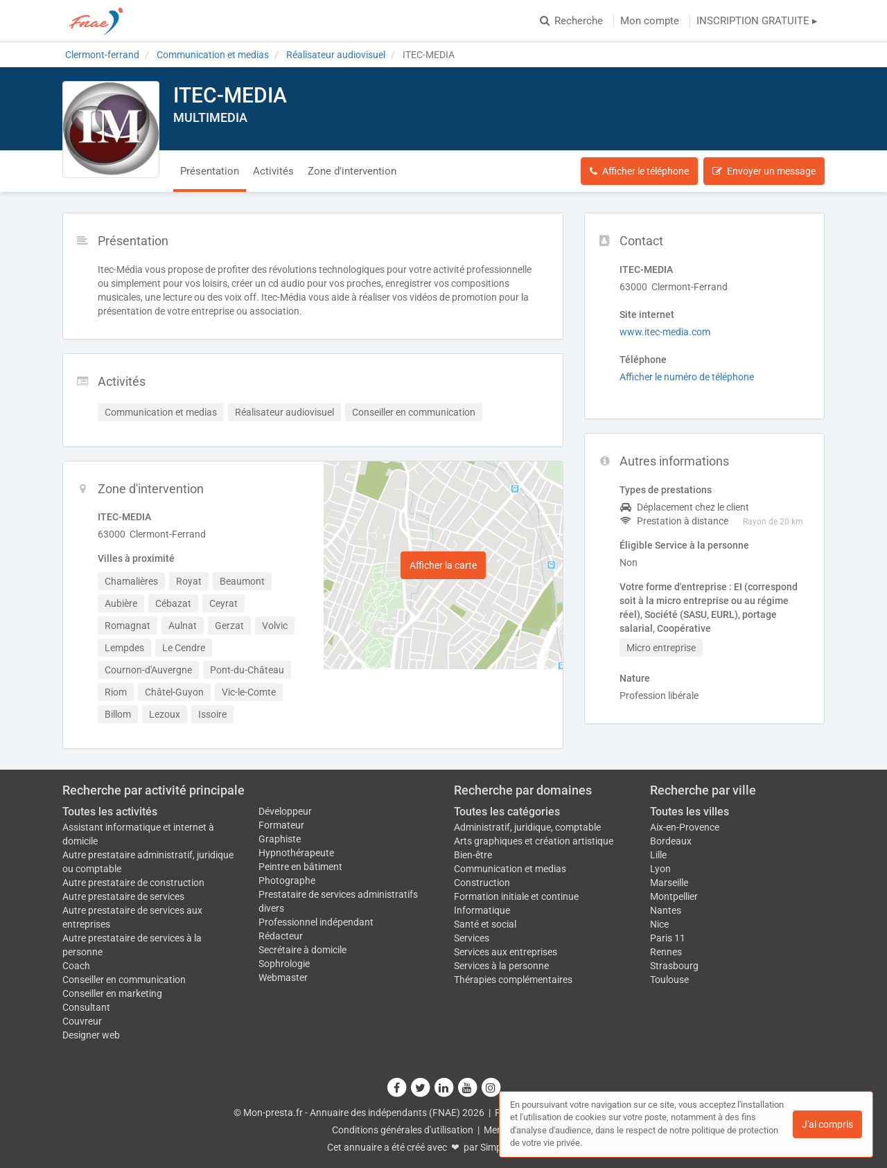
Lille (658, 854)
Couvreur (82, 1021)
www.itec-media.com (665, 331)
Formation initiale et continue (516, 896)
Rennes (666, 951)
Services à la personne (501, 965)
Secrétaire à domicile (302, 949)
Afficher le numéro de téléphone (687, 376)
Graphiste (279, 838)
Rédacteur (280, 935)
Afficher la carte (443, 565)
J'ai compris (827, 1124)
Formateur (281, 825)
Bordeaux (671, 841)
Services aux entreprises (505, 951)
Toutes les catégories (507, 811)
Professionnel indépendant (316, 922)
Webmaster (283, 977)
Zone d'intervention (352, 171)
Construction (482, 882)
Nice (659, 924)
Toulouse (669, 979)
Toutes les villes (689, 811)
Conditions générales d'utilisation (402, 1129)
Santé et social (485, 924)
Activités (273, 171)
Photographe (286, 880)
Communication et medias (510, 868)
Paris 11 (667, 938)
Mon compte (649, 21)
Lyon (660, 868)
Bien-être (473, 854)
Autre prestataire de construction (133, 882)
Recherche (571, 21)
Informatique (482, 910)
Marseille (669, 882)
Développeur (285, 811)
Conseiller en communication (124, 979)
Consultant (86, 1007)
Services (471, 938)
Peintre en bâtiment (300, 866)
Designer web (91, 1035)
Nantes (665, 910)
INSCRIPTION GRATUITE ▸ (757, 21)
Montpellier (674, 896)
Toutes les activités (109, 811)
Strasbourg (674, 965)
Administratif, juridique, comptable (527, 827)
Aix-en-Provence (684, 827)
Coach (76, 965)
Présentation (209, 171)
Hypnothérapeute (296, 852)
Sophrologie (284, 963)
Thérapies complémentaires (513, 979)
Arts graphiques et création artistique (533, 841)
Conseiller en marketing (112, 993)
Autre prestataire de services (123, 896)
